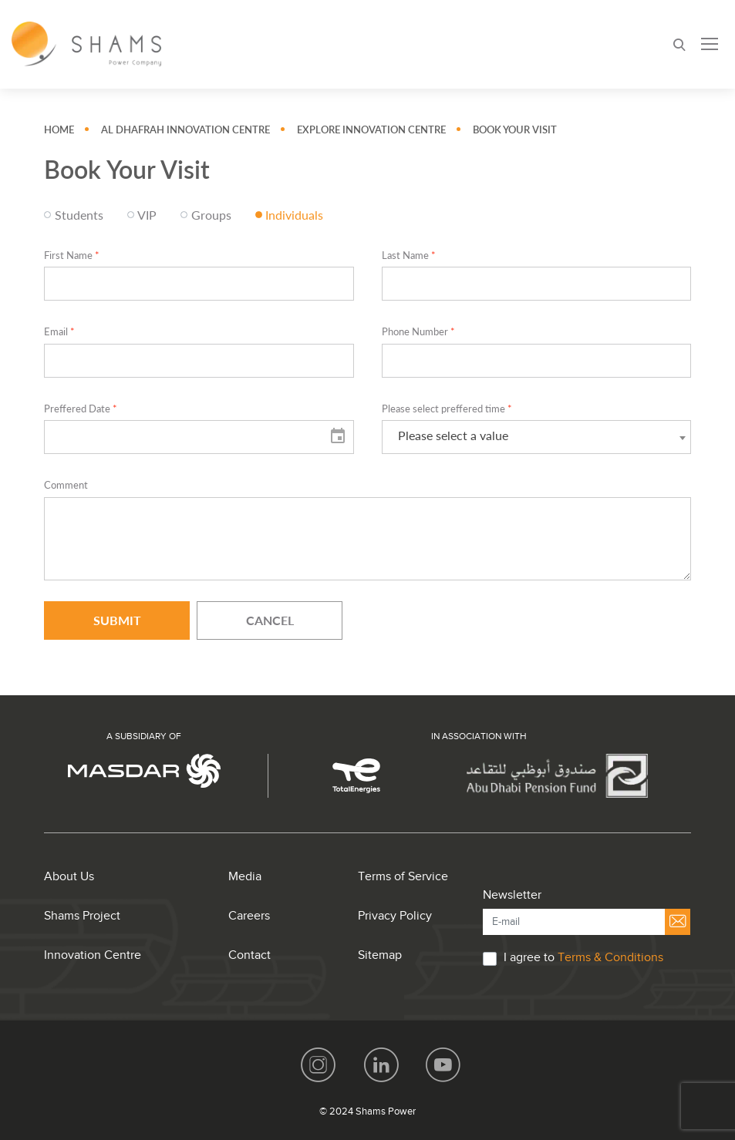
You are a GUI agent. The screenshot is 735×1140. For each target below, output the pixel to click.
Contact (249, 955)
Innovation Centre (92, 955)
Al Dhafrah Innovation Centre (185, 130)
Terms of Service (403, 876)
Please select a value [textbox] (453, 435)
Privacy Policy (395, 916)
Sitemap (380, 955)
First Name (71, 255)
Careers (249, 916)
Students (79, 214)
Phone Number (418, 332)
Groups (211, 214)
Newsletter (512, 895)
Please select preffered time (447, 409)
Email (59, 332)
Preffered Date (80, 409)
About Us (69, 876)
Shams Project (82, 916)
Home (59, 130)
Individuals (294, 214)
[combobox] (536, 437)
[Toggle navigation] (709, 44)
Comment (66, 485)
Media (244, 876)
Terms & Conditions (610, 957)
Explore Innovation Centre (371, 130)
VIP (147, 214)
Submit (117, 620)
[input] (198, 437)
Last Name (409, 255)
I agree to (583, 957)
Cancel (270, 620)
